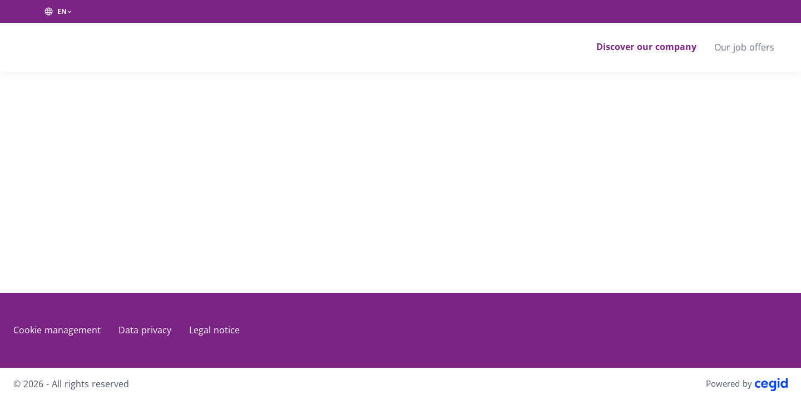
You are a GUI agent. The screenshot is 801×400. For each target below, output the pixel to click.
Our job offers (744, 47)
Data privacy (144, 330)
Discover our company (646, 47)
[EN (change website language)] (58, 12)
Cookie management (57, 330)
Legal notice (214, 330)
